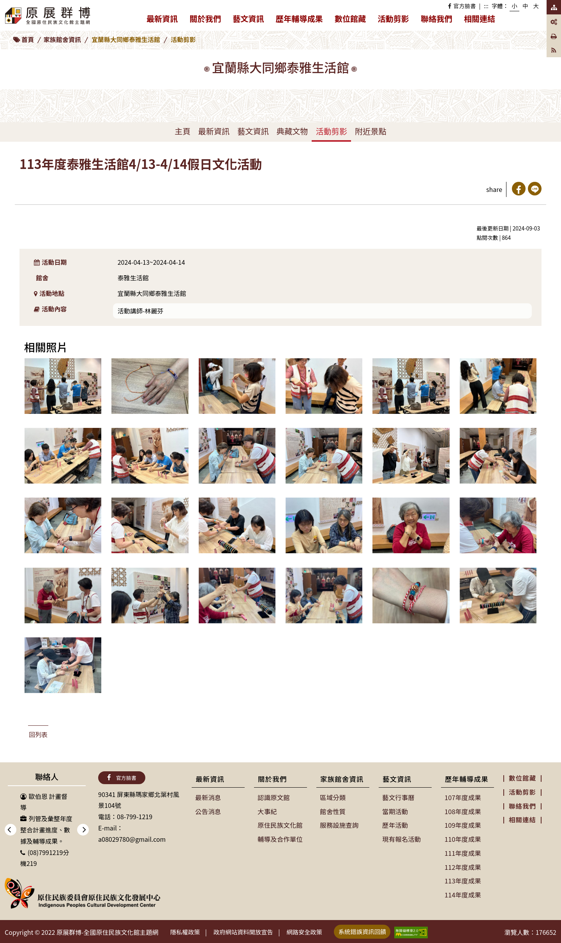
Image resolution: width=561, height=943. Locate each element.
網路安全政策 (313, 930)
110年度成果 (462, 838)
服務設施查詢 (339, 824)
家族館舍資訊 (62, 39)
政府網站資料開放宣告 (248, 930)
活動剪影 (393, 18)
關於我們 (208, 20)
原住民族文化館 (280, 824)
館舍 (42, 277)
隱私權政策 (186, 930)
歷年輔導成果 (302, 20)
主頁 (182, 131)
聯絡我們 (436, 18)
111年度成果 (462, 851)
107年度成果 (462, 797)
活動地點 (49, 293)
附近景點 (370, 131)
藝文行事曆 (398, 797)
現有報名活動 (401, 838)
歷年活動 (395, 824)
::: (486, 6)
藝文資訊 (251, 20)
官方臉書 (462, 6)
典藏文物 (292, 131)
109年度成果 (462, 824)
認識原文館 (273, 797)
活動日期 (50, 262)
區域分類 (332, 797)
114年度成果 (462, 892)
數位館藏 (350, 18)
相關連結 (480, 18)
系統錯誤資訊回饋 (374, 929)
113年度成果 (462, 878)
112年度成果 (462, 865)
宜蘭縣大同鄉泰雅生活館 (126, 39)
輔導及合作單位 (280, 838)
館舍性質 (332, 811)
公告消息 (208, 811)
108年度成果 (462, 811)
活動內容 (50, 308)
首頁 (27, 39)
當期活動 (395, 811)
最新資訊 (165, 20)
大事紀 (267, 811)
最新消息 (208, 797)
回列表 (38, 734)
